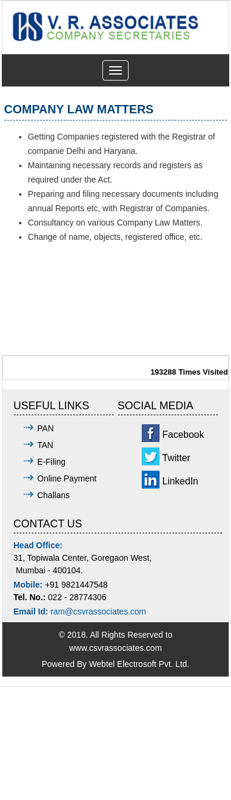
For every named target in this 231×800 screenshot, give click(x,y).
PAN (46, 428)
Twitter (177, 458)
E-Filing (51, 462)
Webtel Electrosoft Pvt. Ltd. (139, 664)
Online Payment (67, 478)
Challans (54, 495)
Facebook (183, 435)
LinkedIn (181, 481)
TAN (46, 445)
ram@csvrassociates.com (98, 611)
